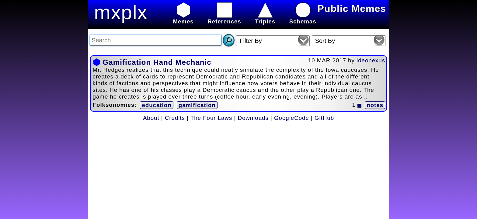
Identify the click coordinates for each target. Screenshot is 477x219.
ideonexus (371, 60)
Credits (175, 118)
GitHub (324, 118)
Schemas (302, 18)
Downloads (253, 118)
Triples (265, 18)
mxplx (121, 12)
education (156, 105)
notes (375, 105)
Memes (183, 18)
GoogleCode (291, 118)
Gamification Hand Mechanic (157, 62)
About (151, 118)
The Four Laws (211, 118)
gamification (197, 105)
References (224, 18)
